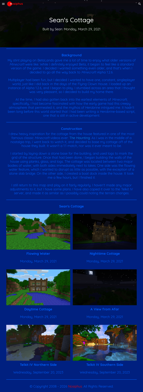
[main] (71, 19)
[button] (3, 4)
